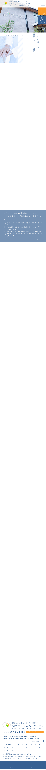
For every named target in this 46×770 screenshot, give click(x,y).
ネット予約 (42, 12)
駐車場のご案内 (37, 742)
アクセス (42, 20)
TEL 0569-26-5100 (13, 733)
